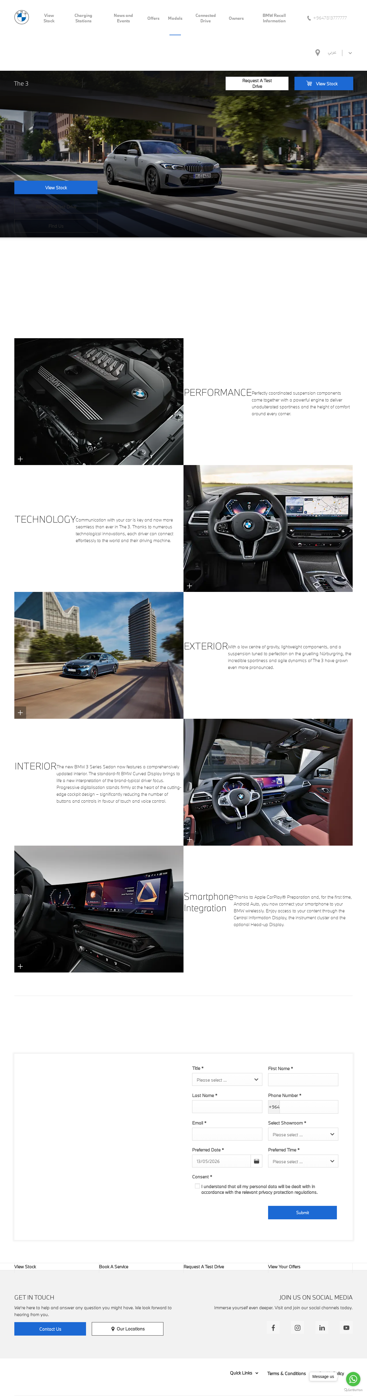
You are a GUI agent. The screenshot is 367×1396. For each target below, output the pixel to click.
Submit (302, 1212)
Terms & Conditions (286, 1373)
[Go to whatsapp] (353, 1379)
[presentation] (235, 1214)
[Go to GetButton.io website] (353, 1390)
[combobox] (227, 1079)
